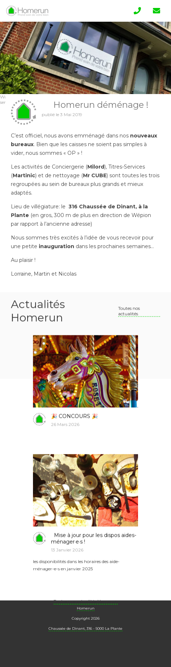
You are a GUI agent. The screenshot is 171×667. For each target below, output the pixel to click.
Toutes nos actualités (129, 318)
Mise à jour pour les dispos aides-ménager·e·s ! (93, 545)
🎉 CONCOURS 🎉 (74, 423)
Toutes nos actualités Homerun (86, 608)
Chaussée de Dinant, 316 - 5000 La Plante (85, 628)
